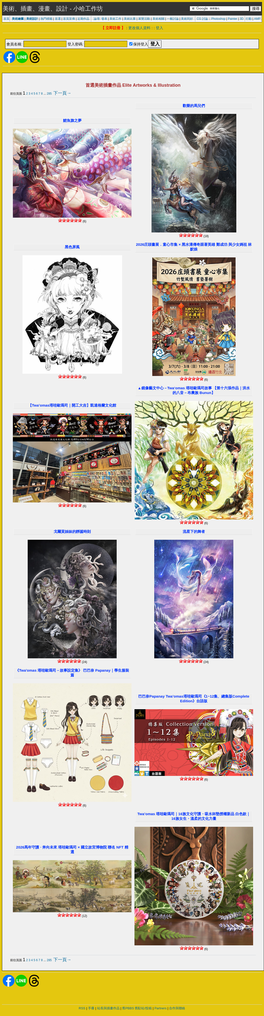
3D (241, 19)
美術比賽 (130, 19)
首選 (58, 19)
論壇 (97, 19)
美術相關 (158, 19)
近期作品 (83, 19)
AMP (257, 19)
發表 (104, 19)
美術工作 (115, 19)
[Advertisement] (132, 36)
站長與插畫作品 (108, 1008)
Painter (232, 19)
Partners (160, 1008)
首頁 (6, 19)
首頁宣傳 (69, 19)
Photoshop (218, 19)
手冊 (91, 1008)
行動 (249, 19)
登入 (159, 28)
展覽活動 (144, 19)
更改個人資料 (139, 28)
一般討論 (173, 19)
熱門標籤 (46, 19)
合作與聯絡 (177, 1008)
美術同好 (187, 19)
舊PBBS (128, 1008)
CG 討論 (202, 19)
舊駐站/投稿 (143, 1008)
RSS (82, 1008)
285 (49, 93)
